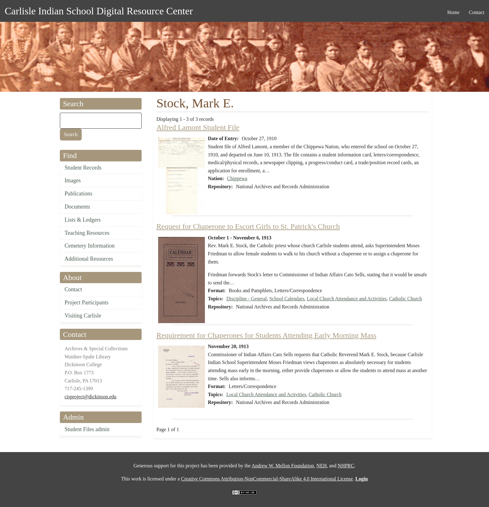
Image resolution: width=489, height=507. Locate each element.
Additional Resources (89, 259)
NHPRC (346, 465)
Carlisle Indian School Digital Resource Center (99, 11)
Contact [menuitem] (476, 12)
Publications (78, 193)
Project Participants (86, 302)
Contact (73, 289)
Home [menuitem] (453, 12)
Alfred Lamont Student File (198, 127)
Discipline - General (246, 298)
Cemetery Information (89, 246)
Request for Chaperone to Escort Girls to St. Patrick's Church (248, 226)
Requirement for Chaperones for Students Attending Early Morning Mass (266, 335)
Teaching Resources (87, 233)
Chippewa (237, 178)
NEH (322, 465)
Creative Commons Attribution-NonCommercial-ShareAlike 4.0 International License (267, 478)
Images (73, 180)
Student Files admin (87, 429)
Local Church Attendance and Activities (347, 298)
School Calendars (286, 298)
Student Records (83, 168)
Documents (77, 207)
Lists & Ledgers (83, 220)
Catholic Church (405, 298)
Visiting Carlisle (83, 316)
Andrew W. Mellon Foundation (283, 465)
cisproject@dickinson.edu (90, 396)
